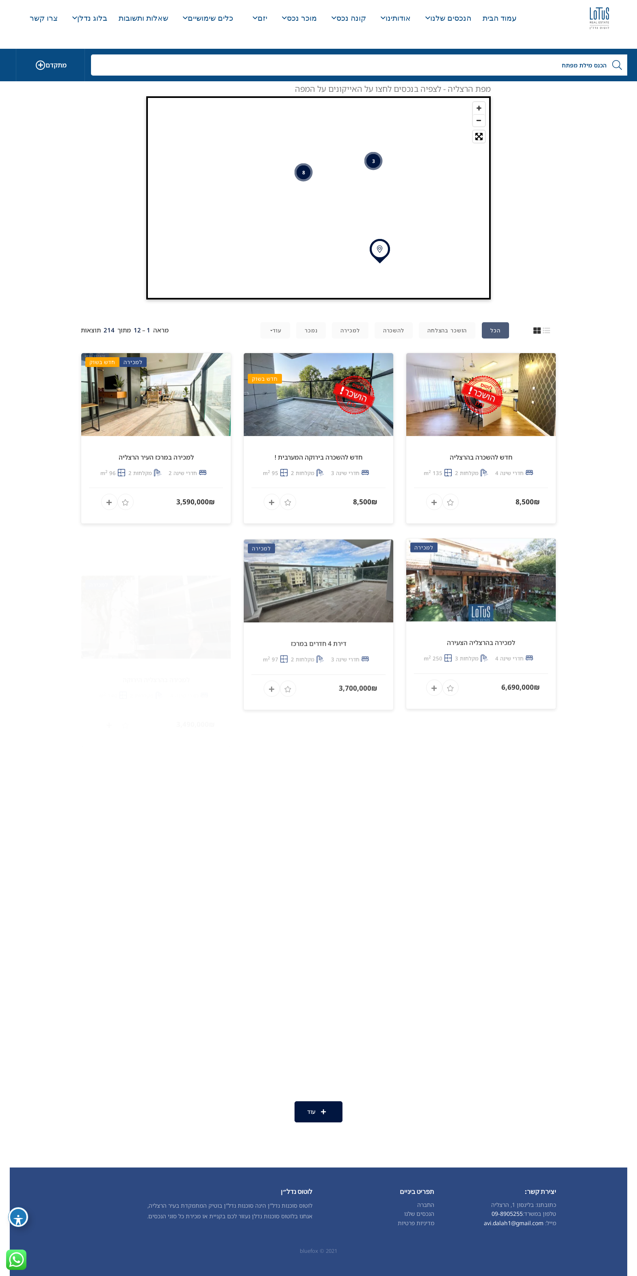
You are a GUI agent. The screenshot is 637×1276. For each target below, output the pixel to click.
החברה (425, 1205)
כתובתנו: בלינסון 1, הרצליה (523, 1205)
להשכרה (393, 330)
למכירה (350, 330)
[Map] (318, 198)
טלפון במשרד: (539, 1213)
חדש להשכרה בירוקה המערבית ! (318, 490)
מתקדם (56, 65)
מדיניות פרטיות (416, 1223)
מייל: (550, 1223)
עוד (277, 330)
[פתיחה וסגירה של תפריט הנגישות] (18, 1217)
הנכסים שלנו (419, 1213)
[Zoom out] (479, 120)
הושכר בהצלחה (447, 330)
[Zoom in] (479, 108)
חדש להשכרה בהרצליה (481, 474)
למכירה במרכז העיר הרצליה (156, 497)
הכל (495, 330)
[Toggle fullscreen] (479, 136)
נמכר (311, 330)
